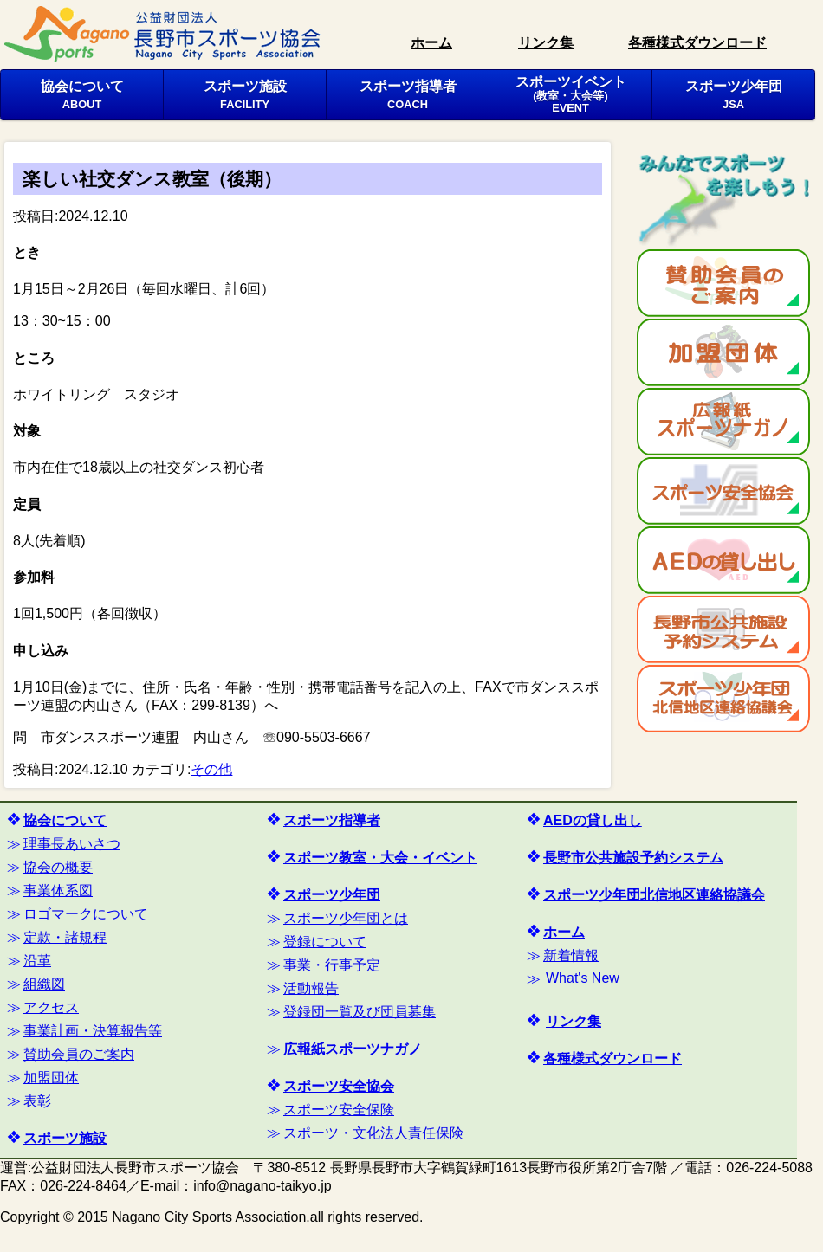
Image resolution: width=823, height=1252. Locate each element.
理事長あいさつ (71, 843)
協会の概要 (58, 867)
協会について (82, 94)
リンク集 (546, 42)
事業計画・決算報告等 (92, 1030)
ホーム (431, 42)
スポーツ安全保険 (338, 1109)
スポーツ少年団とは (345, 918)
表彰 (37, 1101)
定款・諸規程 (65, 937)
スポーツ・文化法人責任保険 (373, 1133)
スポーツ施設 (245, 94)
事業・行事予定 (331, 965)
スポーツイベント (570, 94)
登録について (324, 941)
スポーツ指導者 (408, 94)
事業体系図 (58, 890)
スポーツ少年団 (733, 94)
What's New (582, 978)
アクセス (51, 1007)
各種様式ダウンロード (697, 42)
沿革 (37, 960)
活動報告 (311, 988)
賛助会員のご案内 (78, 1054)
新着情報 (571, 955)
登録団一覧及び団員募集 (359, 1011)
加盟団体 (51, 1077)
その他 (211, 769)
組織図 (44, 984)
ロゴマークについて (85, 914)
